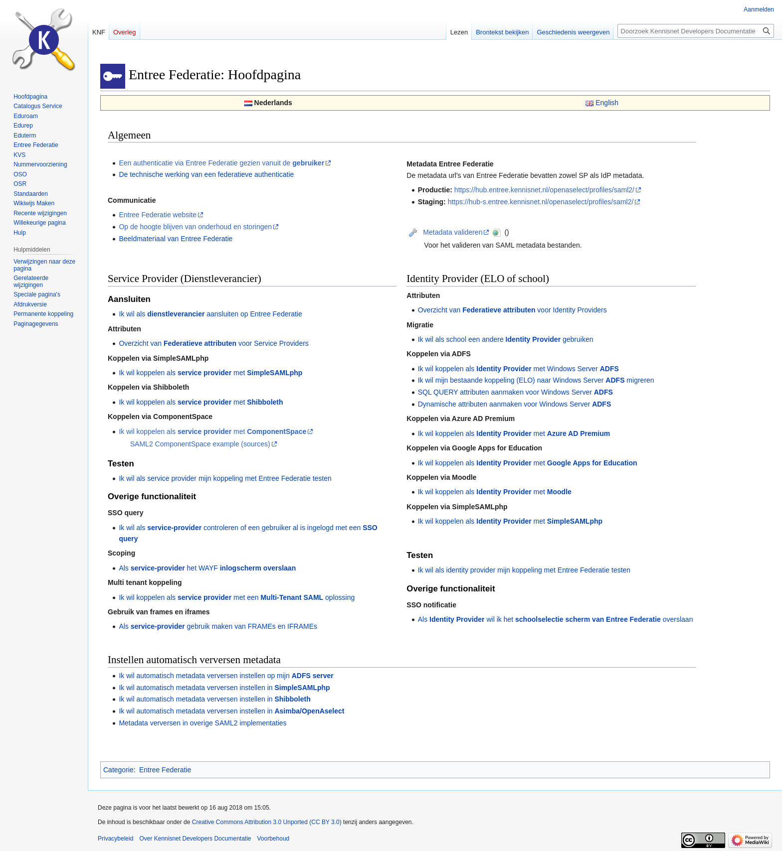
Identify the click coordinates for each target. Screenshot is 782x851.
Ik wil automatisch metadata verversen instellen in (224, 688)
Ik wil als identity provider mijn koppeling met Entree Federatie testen (524, 570)
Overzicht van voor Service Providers (213, 343)
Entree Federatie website (157, 215)
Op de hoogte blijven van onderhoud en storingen (195, 227)
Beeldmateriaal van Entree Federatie (175, 239)
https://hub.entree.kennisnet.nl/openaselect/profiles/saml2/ (544, 190)
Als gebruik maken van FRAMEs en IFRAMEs (218, 626)
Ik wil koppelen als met (210, 373)
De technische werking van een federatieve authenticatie (206, 174)
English (606, 103)
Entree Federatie (165, 770)
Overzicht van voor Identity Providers (512, 310)
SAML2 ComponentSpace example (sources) (200, 444)
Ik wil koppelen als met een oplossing (237, 597)
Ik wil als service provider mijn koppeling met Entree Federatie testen (225, 478)
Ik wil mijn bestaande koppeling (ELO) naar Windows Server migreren (536, 380)
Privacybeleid (115, 838)
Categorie (118, 770)
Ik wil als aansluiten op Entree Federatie (210, 314)
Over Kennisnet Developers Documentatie (195, 838)
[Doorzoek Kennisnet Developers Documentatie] (695, 31)
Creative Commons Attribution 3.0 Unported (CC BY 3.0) (267, 822)
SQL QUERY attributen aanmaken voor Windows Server (515, 392)
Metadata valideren (452, 232)
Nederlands (273, 103)
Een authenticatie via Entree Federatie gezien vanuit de (221, 163)
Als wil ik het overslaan (555, 619)
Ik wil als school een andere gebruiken (505, 339)
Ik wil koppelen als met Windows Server (518, 369)
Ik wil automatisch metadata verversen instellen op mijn (226, 676)
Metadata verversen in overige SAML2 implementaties (202, 723)
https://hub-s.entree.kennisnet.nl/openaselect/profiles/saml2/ (541, 202)
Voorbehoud (273, 838)
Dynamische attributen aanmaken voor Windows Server (514, 404)
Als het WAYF (207, 568)
